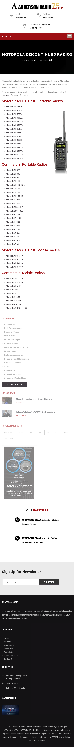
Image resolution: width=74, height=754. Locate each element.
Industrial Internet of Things (16, 348)
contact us (6, 95)
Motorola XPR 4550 (14, 263)
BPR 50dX (8, 433)
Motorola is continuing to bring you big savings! (35, 400)
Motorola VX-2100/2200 (16, 308)
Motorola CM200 (13, 290)
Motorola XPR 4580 (14, 267)
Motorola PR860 (13, 226)
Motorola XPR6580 (14, 144)
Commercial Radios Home (15, 379)
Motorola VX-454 (13, 240)
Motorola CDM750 (14, 286)
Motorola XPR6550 (14, 140)
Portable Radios (11, 344)
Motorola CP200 (13, 189)
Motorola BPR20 (13, 170)
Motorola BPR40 (13, 174)
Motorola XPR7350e (14, 147)
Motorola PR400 (13, 222)
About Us (7, 642)
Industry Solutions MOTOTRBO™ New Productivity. (35, 413)
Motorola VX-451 (13, 237)
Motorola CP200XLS (14, 196)
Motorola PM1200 (13, 301)
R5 (48, 433)
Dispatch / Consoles (12, 333)
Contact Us (8, 659)
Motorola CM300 (13, 293)
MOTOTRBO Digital (12, 340)
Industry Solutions (11, 656)
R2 (56, 433)
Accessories (9, 325)
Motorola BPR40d (13, 178)
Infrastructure (10, 352)
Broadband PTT (11, 371)
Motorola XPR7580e (14, 158)
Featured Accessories (13, 356)
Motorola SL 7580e (14, 110)
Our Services (9, 645)
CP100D (21, 433)
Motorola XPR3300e (14, 118)
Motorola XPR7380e (14, 125)
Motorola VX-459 (13, 244)
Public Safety (9, 652)
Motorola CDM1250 (14, 278)
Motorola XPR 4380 (14, 259)
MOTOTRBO (21, 417)
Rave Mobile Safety (12, 364)
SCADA (7, 367)
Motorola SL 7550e (14, 107)
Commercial (31, 60)
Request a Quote (14, 384)
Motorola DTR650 (13, 200)
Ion (31, 433)
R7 (40, 433)
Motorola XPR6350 (14, 133)
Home (21, 60)
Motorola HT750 (13, 215)
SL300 (65, 433)
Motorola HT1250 (13, 218)
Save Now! (20, 404)
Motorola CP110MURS (15, 185)
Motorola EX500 (13, 203)
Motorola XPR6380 (14, 136)
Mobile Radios (10, 337)
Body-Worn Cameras (13, 329)
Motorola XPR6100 (14, 129)
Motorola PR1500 (13, 229)
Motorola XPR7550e (14, 155)
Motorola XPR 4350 (14, 256)
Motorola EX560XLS (14, 207)
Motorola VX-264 (13, 233)
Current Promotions (12, 375)
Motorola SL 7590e (14, 114)
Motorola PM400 (13, 297)
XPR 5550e (8, 439)
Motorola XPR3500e (14, 121)
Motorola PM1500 (13, 304)
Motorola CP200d (13, 192)
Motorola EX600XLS (14, 211)
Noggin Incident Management (16, 360)
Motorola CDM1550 (14, 282)
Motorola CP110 (13, 181)
